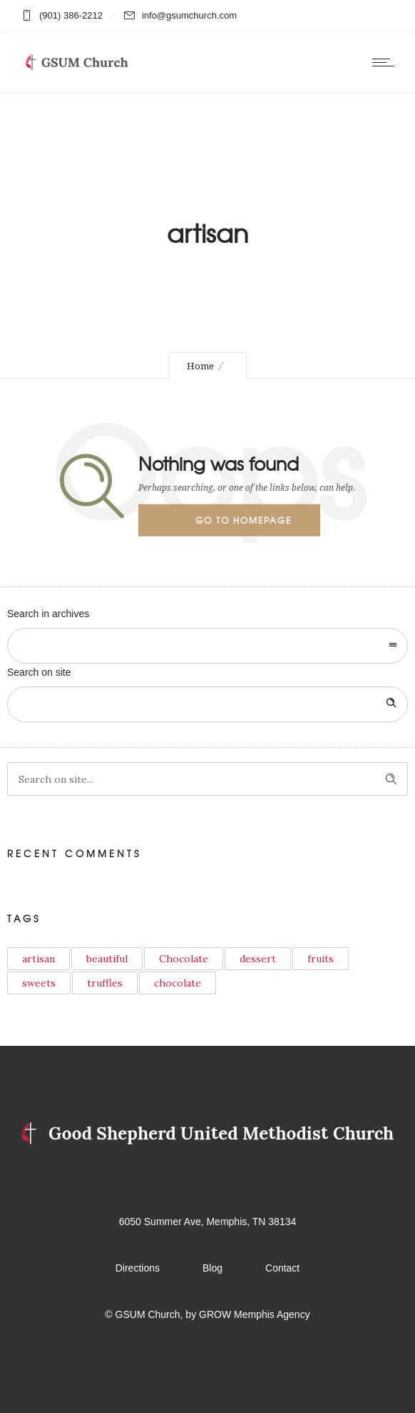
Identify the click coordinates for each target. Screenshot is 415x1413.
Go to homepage (243, 520)
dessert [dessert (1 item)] (258, 958)
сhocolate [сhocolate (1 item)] (177, 983)
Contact (282, 1268)
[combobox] (207, 646)
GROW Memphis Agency (254, 1314)
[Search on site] (207, 704)
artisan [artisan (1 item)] (38, 958)
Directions (138, 1268)
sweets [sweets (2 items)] (39, 983)
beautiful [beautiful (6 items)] (107, 958)
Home (200, 366)
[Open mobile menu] (386, 62)
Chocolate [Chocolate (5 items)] (183, 958)
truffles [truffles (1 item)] (105, 983)
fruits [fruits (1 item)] (320, 958)
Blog (212, 1268)
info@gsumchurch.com (189, 15)
